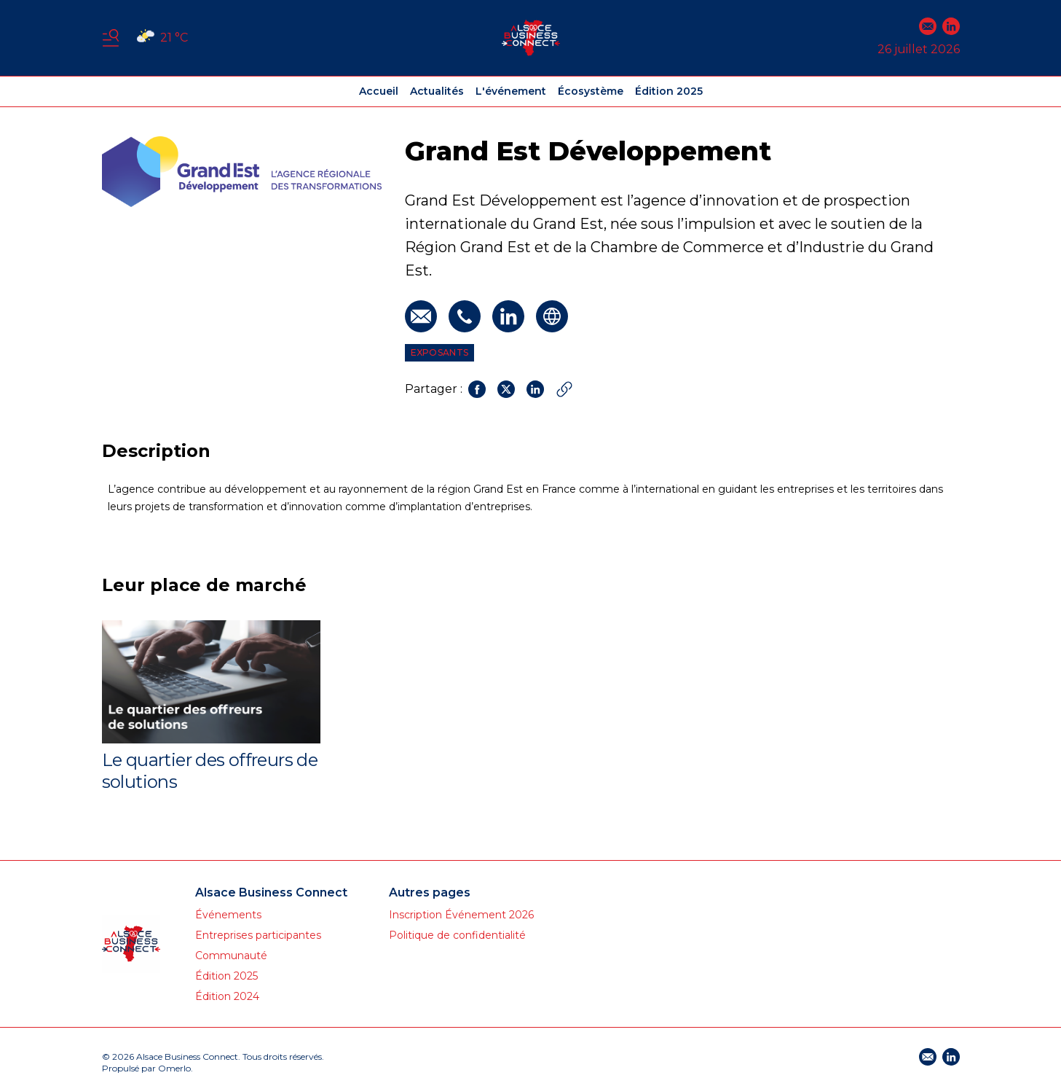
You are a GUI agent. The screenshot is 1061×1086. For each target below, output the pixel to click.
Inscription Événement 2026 (461, 914)
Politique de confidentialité (457, 935)
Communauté (231, 955)
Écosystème (590, 91)
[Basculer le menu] (110, 38)
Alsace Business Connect (271, 892)
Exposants (440, 352)
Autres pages (429, 892)
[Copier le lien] (564, 389)
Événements (228, 914)
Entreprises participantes (258, 935)
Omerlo (174, 1068)
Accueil (378, 91)
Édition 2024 (227, 996)
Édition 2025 (669, 91)
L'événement (511, 91)
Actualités (437, 91)
